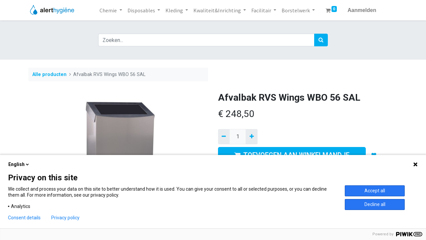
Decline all (374, 204)
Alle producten (49, 74)
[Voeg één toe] (251, 136)
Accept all (374, 190)
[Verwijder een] (224, 136)
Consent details (24, 217)
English (19, 164)
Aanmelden (361, 10)
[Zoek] (321, 40)
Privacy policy (65, 217)
